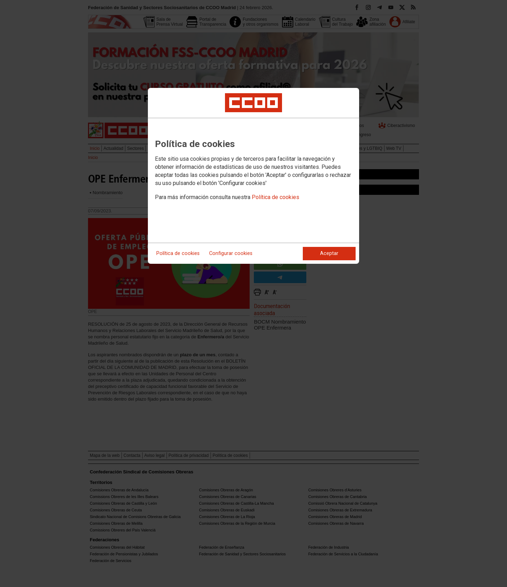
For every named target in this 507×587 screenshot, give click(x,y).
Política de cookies (275, 197)
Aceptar (329, 253)
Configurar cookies (230, 253)
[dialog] (253, 176)
